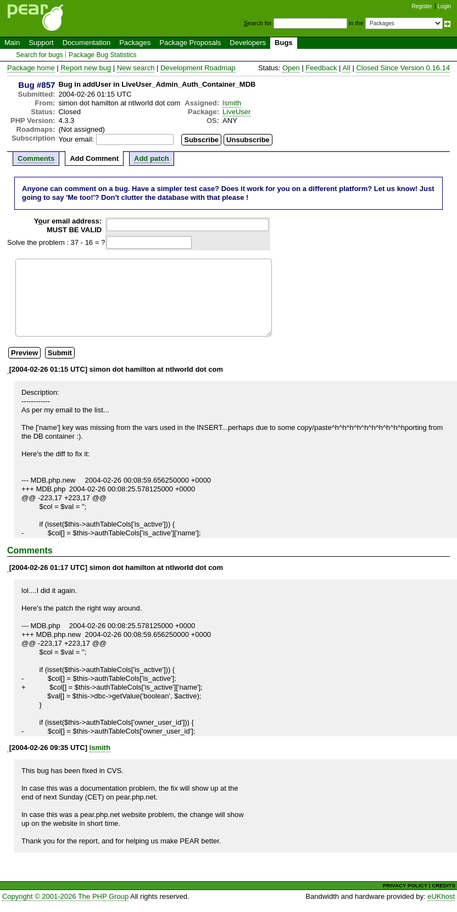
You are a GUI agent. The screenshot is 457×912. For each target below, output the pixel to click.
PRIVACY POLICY (405, 885)
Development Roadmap (198, 68)
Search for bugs (39, 55)
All (346, 68)
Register (422, 6)
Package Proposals (190, 42)
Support (41, 42)
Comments (36, 158)
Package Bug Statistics (103, 55)
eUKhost (441, 896)
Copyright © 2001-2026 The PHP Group (65, 896)
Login (444, 6)
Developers (248, 42)
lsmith (231, 103)
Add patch (151, 158)
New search (136, 68)
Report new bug (85, 68)
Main (12, 42)
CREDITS (443, 885)
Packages (135, 42)
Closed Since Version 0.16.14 (403, 68)
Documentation (86, 42)
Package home (31, 68)
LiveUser (236, 112)
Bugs (284, 42)
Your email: (76, 139)
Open (291, 68)
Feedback (321, 68)
